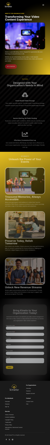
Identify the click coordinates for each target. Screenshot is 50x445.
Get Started (11, 66)
